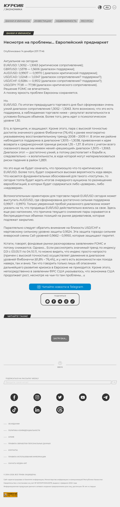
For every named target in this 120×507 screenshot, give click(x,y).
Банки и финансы (17, 21)
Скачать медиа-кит (17, 463)
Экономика (13, 9)
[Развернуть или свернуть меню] (114, 7)
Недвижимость (66, 21)
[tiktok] (14, 410)
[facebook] (14, 397)
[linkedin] (37, 410)
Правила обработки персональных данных (29, 444)
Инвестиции (43, 21)
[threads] (60, 410)
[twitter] (60, 397)
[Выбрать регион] (100, 7)
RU (107, 7)
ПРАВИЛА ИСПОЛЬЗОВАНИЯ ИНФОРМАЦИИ (27, 457)
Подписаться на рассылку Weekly (22, 379)
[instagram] (37, 397)
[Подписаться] (114, 382)
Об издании (14, 424)
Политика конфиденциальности (24, 430)
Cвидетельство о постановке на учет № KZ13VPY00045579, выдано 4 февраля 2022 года (40, 483)
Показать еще (60, 338)
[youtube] (83, 397)
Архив (11, 437)
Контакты (13, 450)
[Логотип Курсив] (14, 5)
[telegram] (106, 397)
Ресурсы (87, 21)
